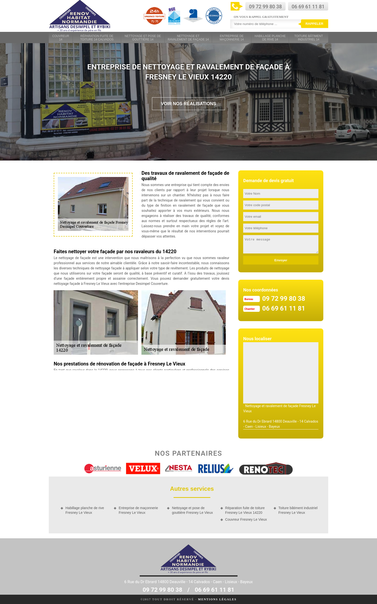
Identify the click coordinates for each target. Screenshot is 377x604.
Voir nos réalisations (188, 103)
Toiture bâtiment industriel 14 (308, 37)
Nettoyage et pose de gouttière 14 (143, 37)
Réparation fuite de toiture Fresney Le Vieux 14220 (245, 510)
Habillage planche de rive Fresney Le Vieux (84, 510)
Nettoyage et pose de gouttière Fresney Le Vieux (192, 510)
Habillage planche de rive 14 (270, 37)
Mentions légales (217, 599)
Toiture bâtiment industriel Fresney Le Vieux (298, 510)
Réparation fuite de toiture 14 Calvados (96, 37)
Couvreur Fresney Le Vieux (246, 519)
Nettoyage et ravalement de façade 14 (188, 37)
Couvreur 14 (60, 37)
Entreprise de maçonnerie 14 (232, 37)
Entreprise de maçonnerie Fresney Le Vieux (138, 510)
